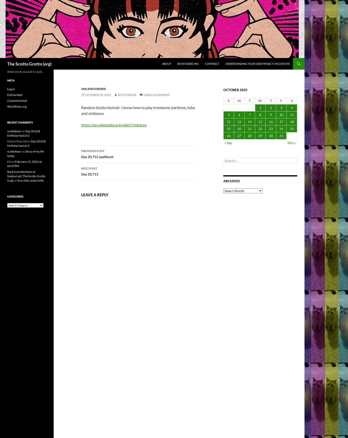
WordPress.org (17, 106)
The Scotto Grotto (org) (29, 63)
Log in (11, 89)
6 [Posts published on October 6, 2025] (239, 115)
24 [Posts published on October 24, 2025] (281, 129)
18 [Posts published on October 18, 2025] (292, 122)
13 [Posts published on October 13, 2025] (239, 122)
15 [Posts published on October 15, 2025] (260, 122)
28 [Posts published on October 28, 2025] (250, 136)
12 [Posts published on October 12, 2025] (229, 122)
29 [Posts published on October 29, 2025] (260, 136)
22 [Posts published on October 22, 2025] (260, 129)
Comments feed (17, 100)
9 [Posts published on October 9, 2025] (271, 115)
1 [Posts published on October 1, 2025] (260, 108)
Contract (212, 63)
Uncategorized (93, 89)
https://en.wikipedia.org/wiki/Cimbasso (114, 125)
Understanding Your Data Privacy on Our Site (257, 63)
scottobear (127, 95)
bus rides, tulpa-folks (31, 180)
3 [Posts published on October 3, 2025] (281, 108)
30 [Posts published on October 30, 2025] (271, 136)
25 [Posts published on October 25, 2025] (292, 129)
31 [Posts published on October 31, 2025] (281, 136)
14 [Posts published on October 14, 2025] (250, 122)
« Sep (228, 143)
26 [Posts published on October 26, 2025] (229, 136)
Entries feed (14, 95)
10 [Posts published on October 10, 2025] (281, 115)
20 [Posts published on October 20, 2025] (239, 129)
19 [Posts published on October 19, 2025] (229, 129)
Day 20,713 (138, 171)
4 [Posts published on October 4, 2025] (292, 108)
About (166, 63)
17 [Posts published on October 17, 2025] (281, 122)
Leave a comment (157, 95)
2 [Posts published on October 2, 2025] (271, 108)
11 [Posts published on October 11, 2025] (292, 115)
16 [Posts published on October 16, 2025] (271, 122)
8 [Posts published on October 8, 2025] (260, 115)
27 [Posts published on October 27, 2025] (239, 136)
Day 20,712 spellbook (138, 153)
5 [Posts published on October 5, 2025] (229, 115)
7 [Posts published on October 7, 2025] (250, 115)
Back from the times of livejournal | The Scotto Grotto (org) (26, 176)
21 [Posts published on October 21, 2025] (250, 129)
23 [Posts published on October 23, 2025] (271, 129)
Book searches (188, 63)
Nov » (292, 143)
